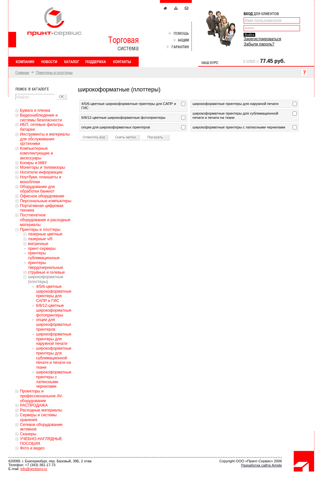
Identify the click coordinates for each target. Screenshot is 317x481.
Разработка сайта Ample (261, 465)
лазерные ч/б (40, 239)
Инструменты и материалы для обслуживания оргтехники (45, 139)
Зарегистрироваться (262, 39)
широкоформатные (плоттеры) (45, 279)
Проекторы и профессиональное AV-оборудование (41, 396)
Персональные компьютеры (45, 201)
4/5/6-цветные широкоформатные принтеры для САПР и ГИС (53, 293)
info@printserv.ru (33, 469)
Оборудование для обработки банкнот (37, 189)
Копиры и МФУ (33, 163)
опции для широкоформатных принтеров (53, 324)
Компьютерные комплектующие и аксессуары (36, 153)
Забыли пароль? (259, 44)
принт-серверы (42, 248)
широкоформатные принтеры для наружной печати (53, 339)
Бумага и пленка (35, 110)
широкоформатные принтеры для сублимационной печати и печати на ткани (53, 358)
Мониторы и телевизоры (42, 167)
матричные (38, 243)
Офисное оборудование (42, 196)
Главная (22, 72)
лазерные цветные (45, 234)
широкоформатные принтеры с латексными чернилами (53, 379)
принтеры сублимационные (44, 255)
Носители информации (41, 172)
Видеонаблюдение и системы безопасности (41, 117)
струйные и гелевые (46, 272)
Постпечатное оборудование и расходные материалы (45, 220)
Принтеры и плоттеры (54, 72)
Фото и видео (32, 448)
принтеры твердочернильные (45, 265)
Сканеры (28, 434)
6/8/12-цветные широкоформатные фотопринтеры (53, 310)
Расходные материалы (41, 410)
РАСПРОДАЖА (34, 405)
